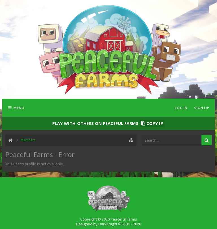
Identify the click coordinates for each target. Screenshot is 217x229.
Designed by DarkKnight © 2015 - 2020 (108, 223)
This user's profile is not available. (34, 163)
